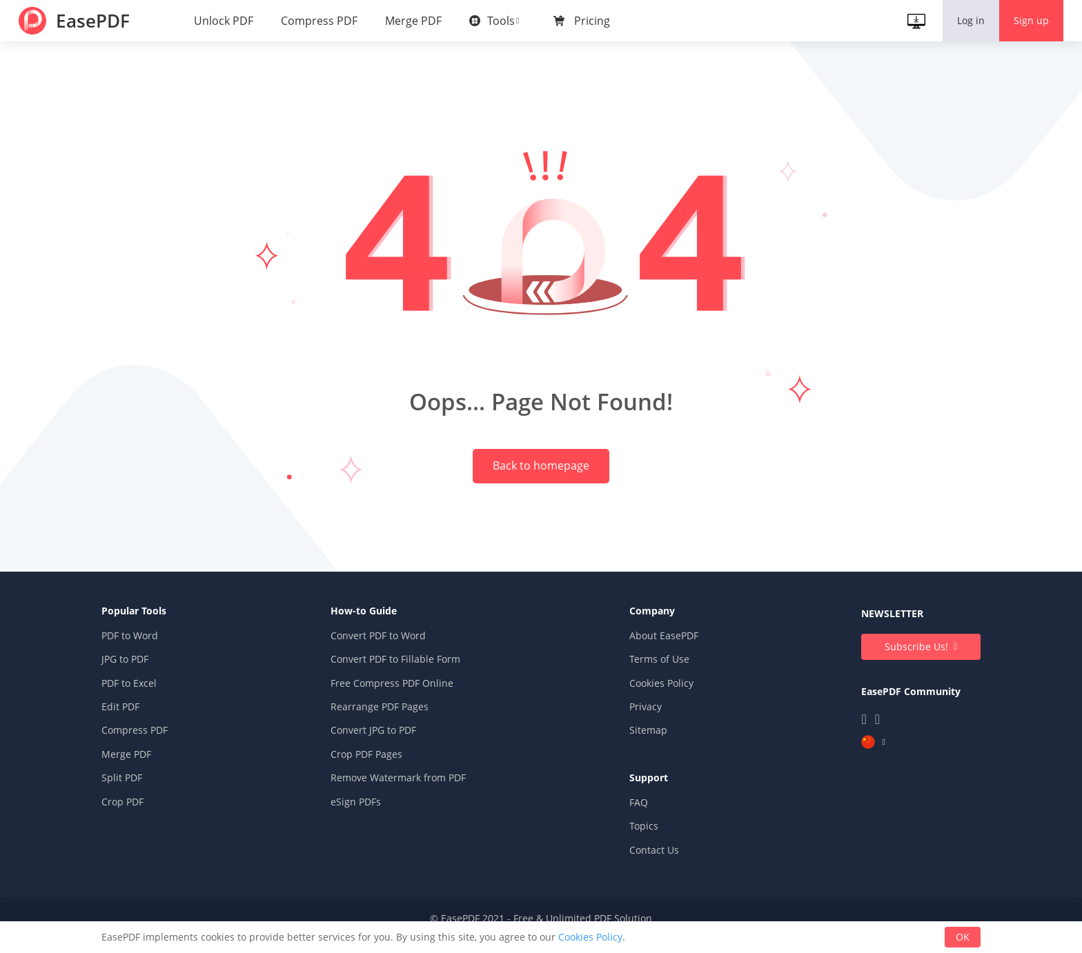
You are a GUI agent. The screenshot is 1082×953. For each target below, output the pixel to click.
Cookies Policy (652, 700)
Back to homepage (541, 467)
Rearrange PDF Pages (388, 724)
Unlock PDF (225, 20)
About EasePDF (654, 653)
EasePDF (97, 21)
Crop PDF (148, 818)
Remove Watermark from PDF (407, 795)
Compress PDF (321, 20)
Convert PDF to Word (387, 653)
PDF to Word (155, 653)
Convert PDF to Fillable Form (404, 676)
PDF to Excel (154, 700)
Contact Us (645, 867)
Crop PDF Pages (375, 771)
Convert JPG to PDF (382, 747)
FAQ (629, 819)
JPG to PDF (150, 676)
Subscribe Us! (891, 664)
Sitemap (639, 747)
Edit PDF (146, 724)
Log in (969, 20)
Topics (634, 843)
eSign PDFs (365, 818)
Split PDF (147, 795)
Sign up (1029, 20)
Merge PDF (415, 20)
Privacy (636, 724)
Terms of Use (650, 676)
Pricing (594, 20)
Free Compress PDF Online (401, 700)
